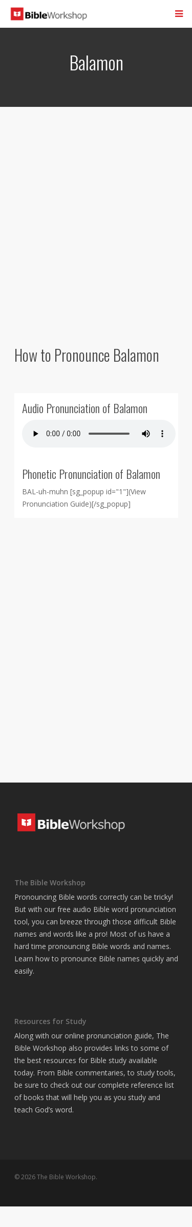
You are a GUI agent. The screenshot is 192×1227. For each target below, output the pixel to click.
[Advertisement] (96, 223)
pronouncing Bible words (89, 946)
